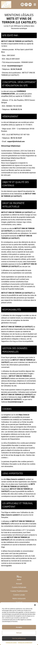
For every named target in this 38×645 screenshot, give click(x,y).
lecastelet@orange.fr (15, 66)
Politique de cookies (11, 642)
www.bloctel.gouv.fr (8, 160)
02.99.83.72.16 (16, 109)
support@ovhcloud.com (16, 141)
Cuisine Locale (19, 595)
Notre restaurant (19, 598)
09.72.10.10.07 (16, 138)
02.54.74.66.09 (16, 69)
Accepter (19, 627)
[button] (35, 605)
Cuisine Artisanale (19, 587)
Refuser (19, 633)
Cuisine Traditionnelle (19, 591)
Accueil (19, 584)
